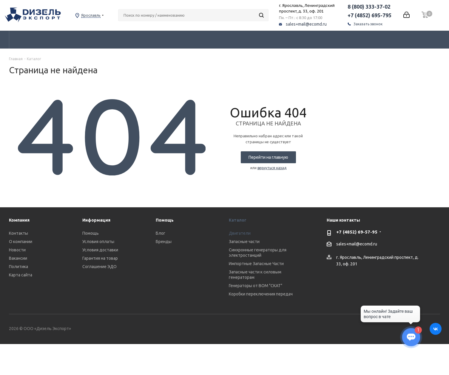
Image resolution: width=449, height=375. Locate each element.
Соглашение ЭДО (99, 266)
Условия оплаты (98, 241)
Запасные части (244, 241)
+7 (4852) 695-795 (377, 15)
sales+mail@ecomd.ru (314, 24)
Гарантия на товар (100, 258)
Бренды (164, 241)
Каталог (237, 220)
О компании (20, 241)
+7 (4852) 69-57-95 (356, 231)
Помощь (90, 233)
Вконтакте (436, 329)
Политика (18, 266)
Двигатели (240, 233)
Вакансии (18, 258)
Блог (160, 233)
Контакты (18, 233)
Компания (19, 220)
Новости (17, 250)
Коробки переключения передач (261, 294)
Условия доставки (100, 250)
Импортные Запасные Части (256, 263)
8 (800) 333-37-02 (377, 7)
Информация (96, 220)
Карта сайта (20, 275)
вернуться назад (271, 168)
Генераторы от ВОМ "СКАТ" (255, 285)
